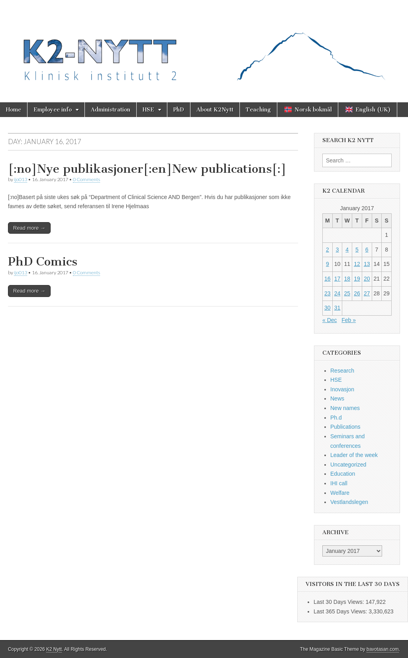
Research (342, 370)
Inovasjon (342, 389)
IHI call (338, 483)
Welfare (339, 493)
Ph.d (336, 417)
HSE (148, 109)
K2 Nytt (54, 649)
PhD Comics (42, 261)
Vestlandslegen (349, 502)
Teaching (258, 109)
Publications (345, 427)
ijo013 (20, 179)
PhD (178, 109)
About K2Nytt (214, 109)
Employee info (52, 109)
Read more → (29, 228)
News (337, 398)
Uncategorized (348, 464)
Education (342, 474)
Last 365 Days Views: (341, 611)
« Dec (329, 320)
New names (345, 408)
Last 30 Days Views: (339, 602)
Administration (110, 109)
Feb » (348, 320)
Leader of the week (354, 455)
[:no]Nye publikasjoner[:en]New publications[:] (147, 169)
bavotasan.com (383, 649)
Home (13, 109)
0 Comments (86, 179)
